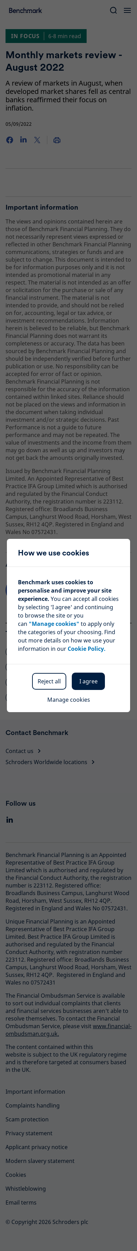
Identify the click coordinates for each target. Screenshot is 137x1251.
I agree (88, 681)
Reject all (49, 681)
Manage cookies (68, 699)
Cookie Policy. (87, 649)
